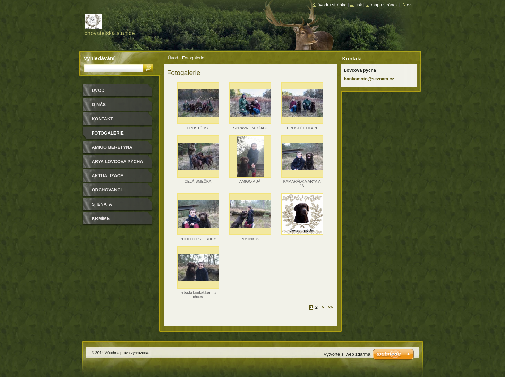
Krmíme (101, 218)
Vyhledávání (99, 58)
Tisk (359, 4)
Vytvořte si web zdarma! (347, 354)
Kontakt (102, 118)
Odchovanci (107, 189)
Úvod (173, 57)
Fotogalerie (108, 133)
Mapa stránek (384, 4)
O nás (99, 104)
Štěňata (102, 204)
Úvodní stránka (331, 4)
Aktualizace (107, 175)
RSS (409, 4)
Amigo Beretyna (112, 147)
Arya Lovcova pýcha (117, 161)
